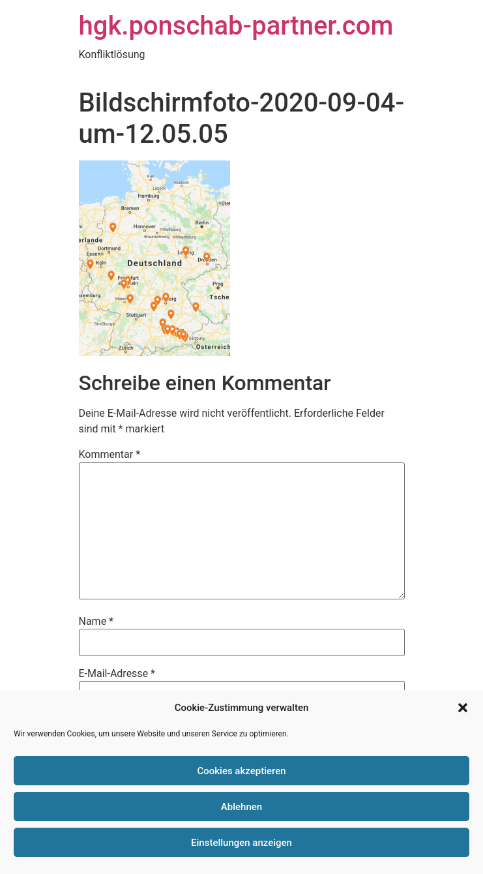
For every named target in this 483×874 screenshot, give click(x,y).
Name (96, 621)
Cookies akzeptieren (241, 771)
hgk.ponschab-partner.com (236, 25)
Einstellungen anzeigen (241, 843)
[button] (462, 707)
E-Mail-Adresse (117, 674)
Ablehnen (241, 807)
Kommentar (110, 454)
